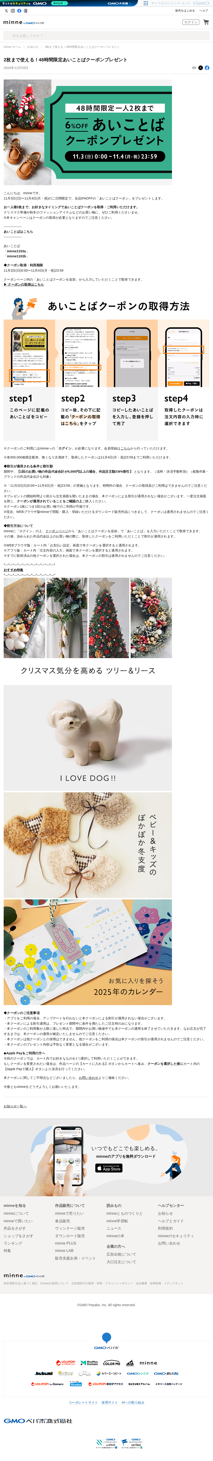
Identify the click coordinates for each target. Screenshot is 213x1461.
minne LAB (64, 1251)
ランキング (13, 1243)
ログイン (190, 22)
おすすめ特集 (13, 570)
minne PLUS (65, 1243)
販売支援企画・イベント (75, 1258)
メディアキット (174, 1283)
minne (24, 1275)
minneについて (16, 1213)
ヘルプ (203, 10)
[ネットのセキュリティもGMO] (35, 3)
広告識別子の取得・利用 (87, 1283)
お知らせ (32, 46)
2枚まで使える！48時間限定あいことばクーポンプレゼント (82, 46)
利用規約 (165, 1228)
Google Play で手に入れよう (143, 1168)
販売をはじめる (185, 10)
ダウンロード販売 (70, 1236)
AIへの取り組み (133, 1402)
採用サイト (110, 1402)
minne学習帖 (117, 1221)
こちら (125, 448)
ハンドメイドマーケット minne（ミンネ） (23, 22)
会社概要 (141, 1283)
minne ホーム (12, 46)
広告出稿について (121, 1254)
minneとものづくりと (125, 1213)
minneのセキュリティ (176, 1236)
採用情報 (155, 1283)
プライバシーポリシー (119, 1283)
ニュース (114, 1228)
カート (206, 22)
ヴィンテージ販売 (70, 1228)
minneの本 (115, 1236)
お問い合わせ (89, 1078)
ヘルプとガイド (171, 1221)
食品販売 (62, 1221)
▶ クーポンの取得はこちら (24, 284)
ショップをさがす (18, 1236)
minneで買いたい (18, 1221)
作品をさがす (15, 1228)
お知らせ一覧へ (15, 1106)
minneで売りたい (69, 1213)
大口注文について (121, 1262)
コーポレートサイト (83, 1402)
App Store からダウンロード (108, 1168)
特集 (7, 1251)
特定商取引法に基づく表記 (20, 1283)
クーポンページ (56, 531)
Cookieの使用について (54, 1283)
